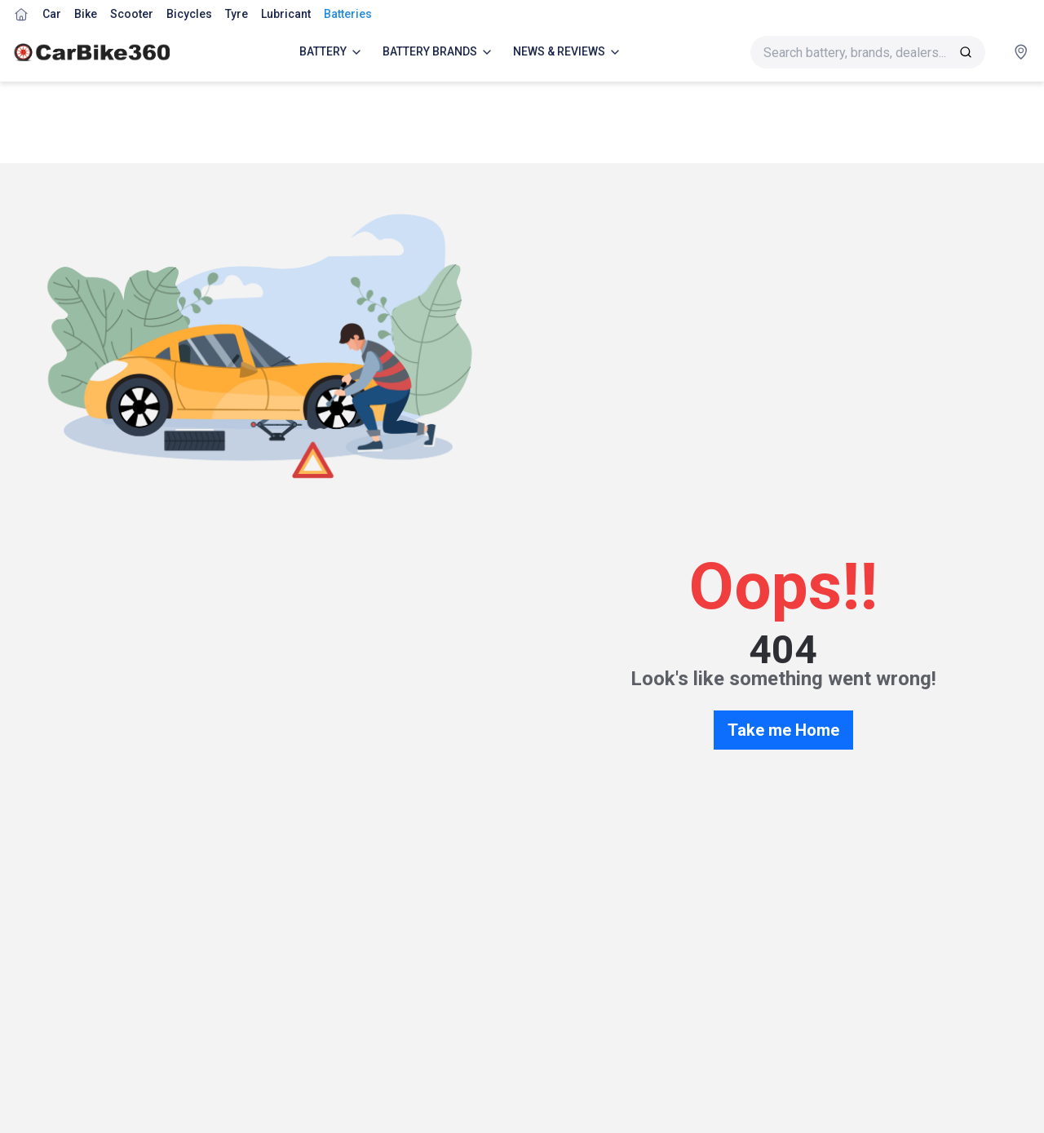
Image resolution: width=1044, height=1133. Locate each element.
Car (51, 13)
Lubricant (286, 13)
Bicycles (189, 13)
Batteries (348, 13)
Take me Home (783, 730)
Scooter (131, 13)
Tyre (236, 13)
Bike (85, 13)
